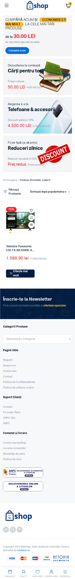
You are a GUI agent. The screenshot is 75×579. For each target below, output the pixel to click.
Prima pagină (10, 180)
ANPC (6, 423)
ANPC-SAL (9, 418)
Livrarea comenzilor (14, 448)
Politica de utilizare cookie (18, 387)
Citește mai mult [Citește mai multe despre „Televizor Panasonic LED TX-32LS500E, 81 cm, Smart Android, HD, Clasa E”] (18, 273)
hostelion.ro (23, 550)
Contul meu (9, 371)
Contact (8, 376)
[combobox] (37, 339)
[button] (31, 210)
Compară (31, 217)
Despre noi (9, 365)
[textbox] (20, 339)
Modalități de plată (14, 454)
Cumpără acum (17, 50)
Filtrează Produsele (12, 192)
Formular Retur (12, 412)
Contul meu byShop (14, 443)
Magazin (8, 360)
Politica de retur (12, 459)
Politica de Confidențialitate (19, 382)
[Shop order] (51, 192)
